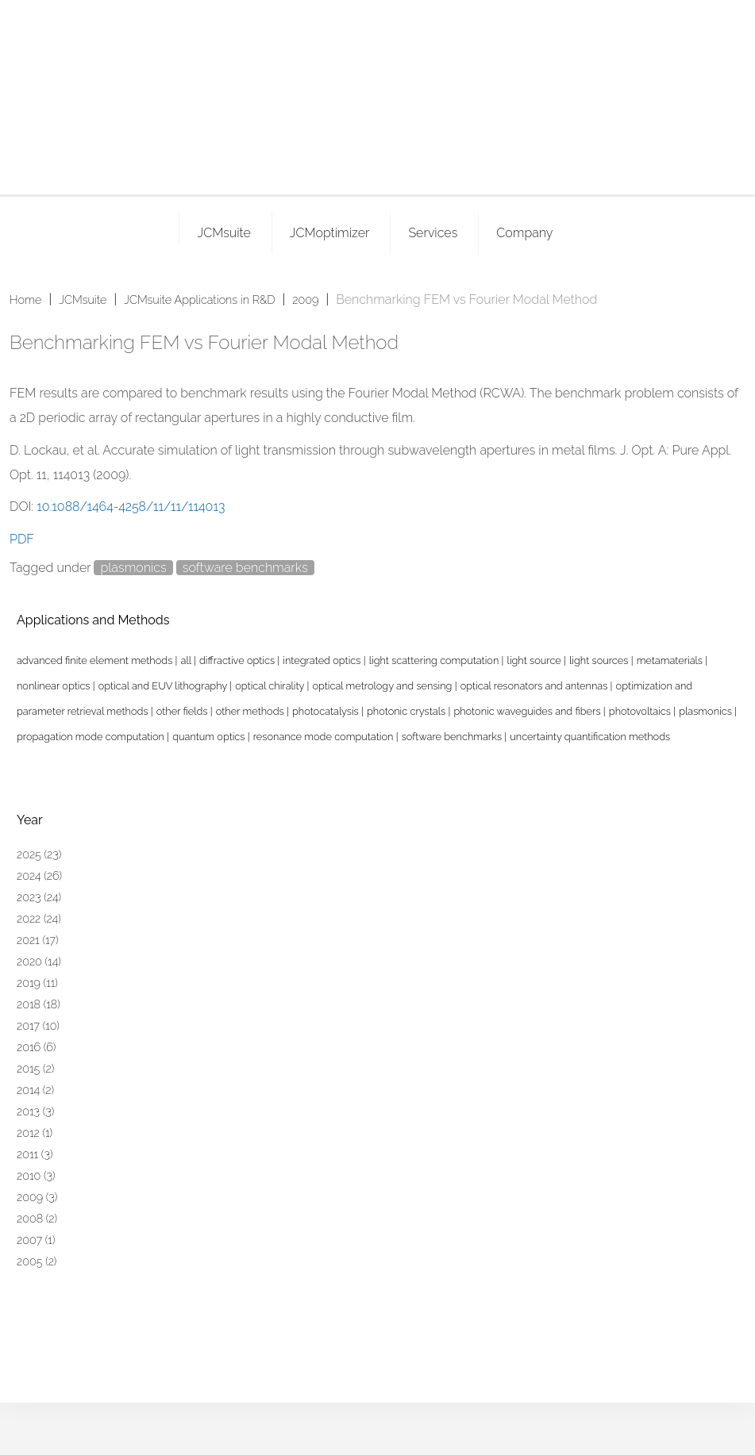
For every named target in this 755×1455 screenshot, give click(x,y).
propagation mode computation (92, 737)
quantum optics (210, 737)
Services (432, 232)
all (187, 660)
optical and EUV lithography (163, 686)
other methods (251, 711)
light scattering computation (435, 660)
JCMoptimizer (330, 232)
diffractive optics (238, 660)
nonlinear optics (55, 686)
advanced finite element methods (96, 660)
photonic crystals (407, 711)
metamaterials (671, 660)
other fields (183, 711)
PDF (22, 539)
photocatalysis (326, 711)
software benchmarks (245, 567)
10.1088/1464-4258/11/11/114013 (131, 506)
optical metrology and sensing (383, 686)
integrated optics (323, 660)
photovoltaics (641, 711)
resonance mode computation (324, 737)
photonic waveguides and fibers (528, 711)
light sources (600, 660)
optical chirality (270, 686)
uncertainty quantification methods (590, 737)
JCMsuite (223, 232)
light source (535, 660)
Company (524, 232)
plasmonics (133, 567)
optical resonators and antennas (535, 686)
